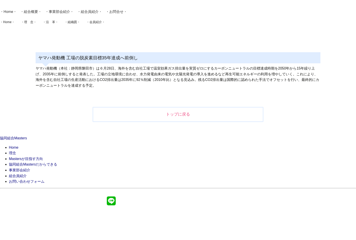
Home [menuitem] (13, 147)
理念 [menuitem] (12, 153)
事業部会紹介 (59, 12)
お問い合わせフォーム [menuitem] (26, 181)
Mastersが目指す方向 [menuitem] (26, 159)
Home (8, 12)
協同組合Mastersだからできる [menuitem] (33, 164)
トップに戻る (178, 114)
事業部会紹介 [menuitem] (19, 170)
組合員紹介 (90, 12)
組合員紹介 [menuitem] (18, 176)
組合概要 (31, 12)
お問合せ (116, 12)
